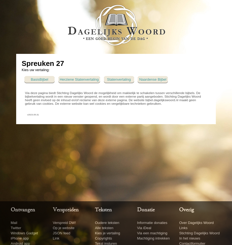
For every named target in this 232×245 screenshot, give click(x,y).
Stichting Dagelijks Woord (199, 233)
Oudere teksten (107, 223)
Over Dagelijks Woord (196, 223)
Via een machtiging (152, 233)
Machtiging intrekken (153, 238)
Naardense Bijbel (152, 79)
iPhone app (20, 238)
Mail (14, 223)
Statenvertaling (119, 79)
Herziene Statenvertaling (79, 79)
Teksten (103, 210)
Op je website (64, 228)
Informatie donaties (152, 223)
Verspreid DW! (64, 223)
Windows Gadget (24, 233)
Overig (186, 210)
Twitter (16, 228)
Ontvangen (23, 210)
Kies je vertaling (107, 233)
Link (56, 238)
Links (183, 228)
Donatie (146, 210)
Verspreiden (66, 210)
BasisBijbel (39, 79)
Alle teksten (104, 228)
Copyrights (103, 238)
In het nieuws (189, 238)
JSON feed (61, 233)
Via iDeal (144, 228)
